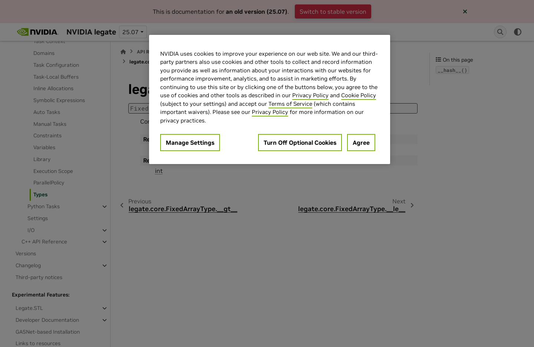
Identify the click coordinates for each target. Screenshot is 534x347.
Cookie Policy (358, 95)
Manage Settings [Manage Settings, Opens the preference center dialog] (190, 142)
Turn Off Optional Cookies (300, 142)
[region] (269, 99)
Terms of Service (290, 103)
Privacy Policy (310, 95)
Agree (361, 142)
